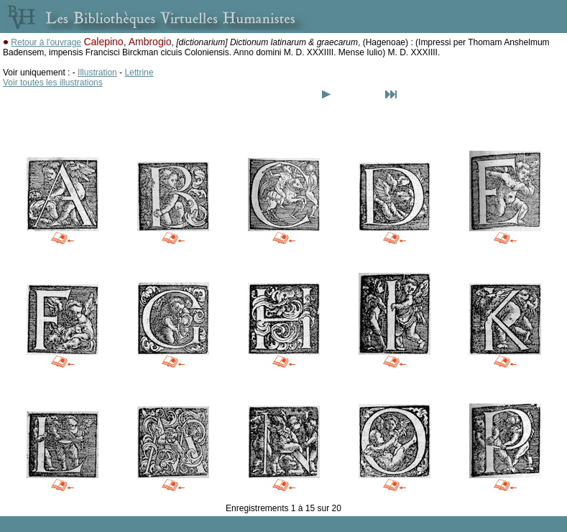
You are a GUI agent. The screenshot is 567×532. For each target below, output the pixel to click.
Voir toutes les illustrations (53, 83)
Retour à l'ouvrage (46, 42)
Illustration (97, 72)
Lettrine (138, 72)
